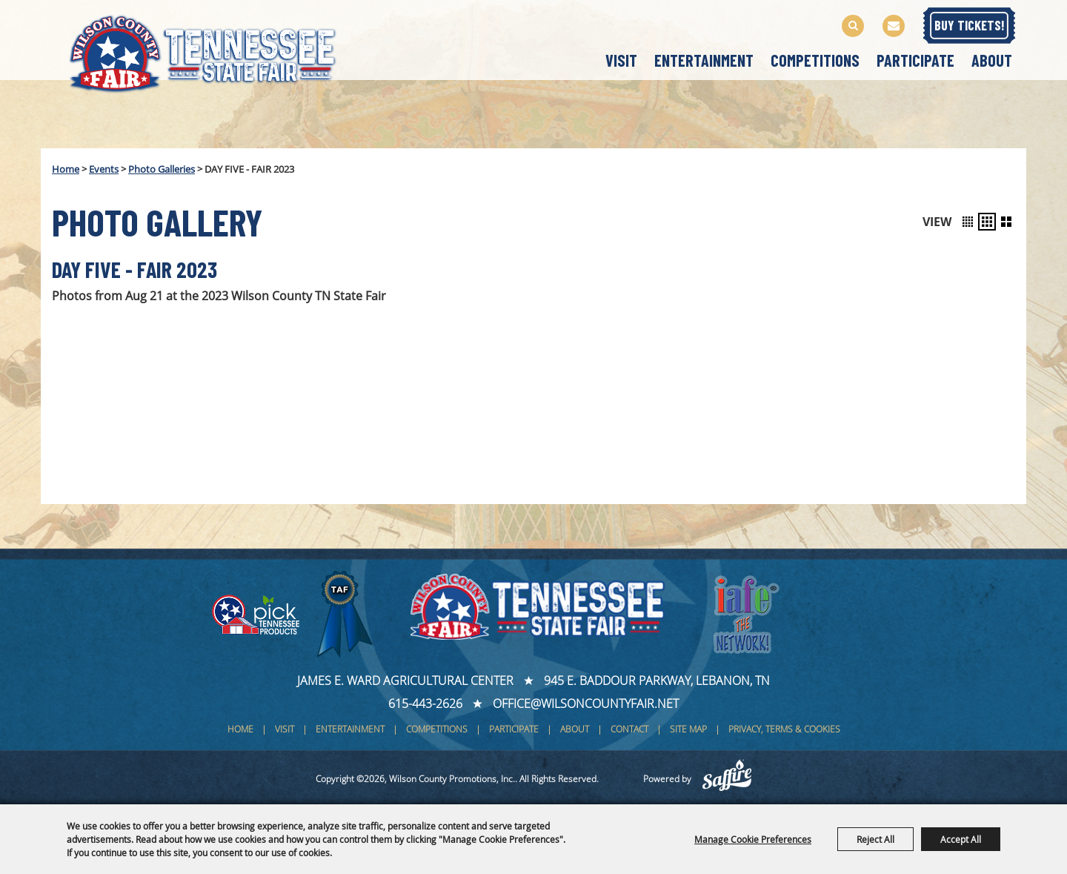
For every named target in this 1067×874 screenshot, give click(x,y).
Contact (629, 729)
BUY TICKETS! (969, 25)
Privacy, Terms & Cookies (784, 729)
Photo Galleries (161, 169)
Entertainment (704, 60)
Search (853, 26)
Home (65, 169)
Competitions (815, 60)
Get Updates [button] (893, 26)
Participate (915, 60)
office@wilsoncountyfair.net (586, 703)
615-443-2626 (425, 703)
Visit (621, 60)
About (991, 60)
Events (104, 169)
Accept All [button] (960, 839)
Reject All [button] (875, 839)
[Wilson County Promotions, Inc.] (218, 50)
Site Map (688, 729)
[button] (968, 222)
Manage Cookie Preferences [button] (752, 839)
